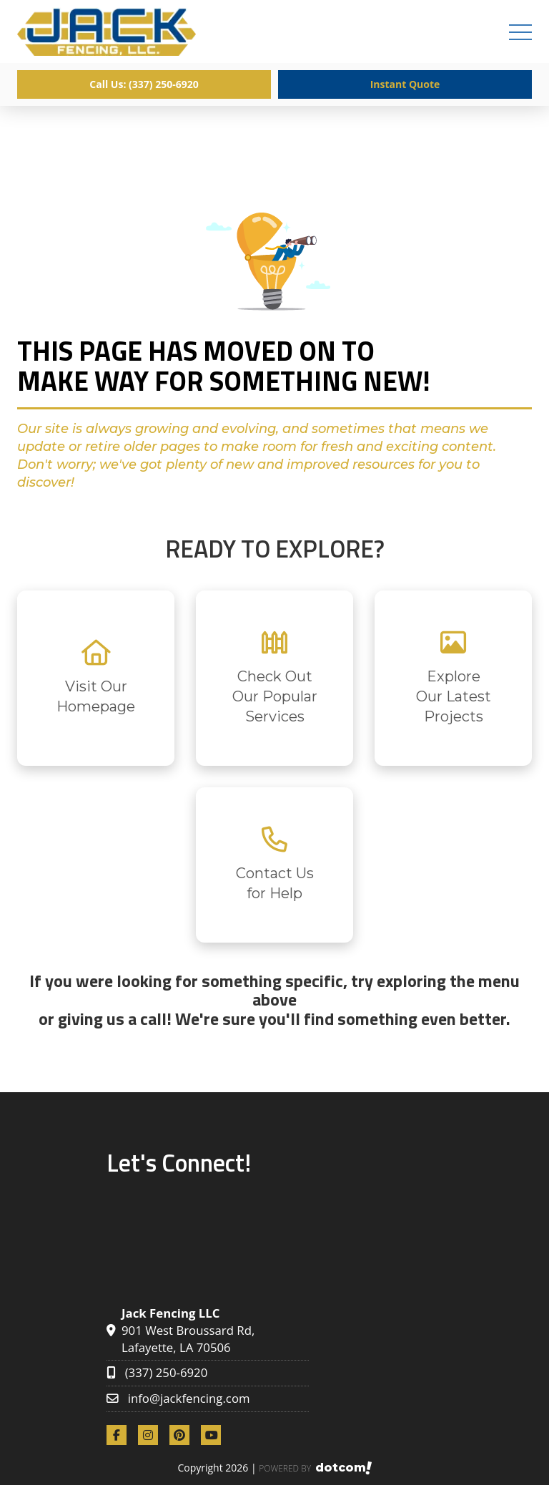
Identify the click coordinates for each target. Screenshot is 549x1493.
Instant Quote (405, 84)
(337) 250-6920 (166, 1372)
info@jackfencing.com (189, 1398)
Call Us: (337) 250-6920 (143, 84)
